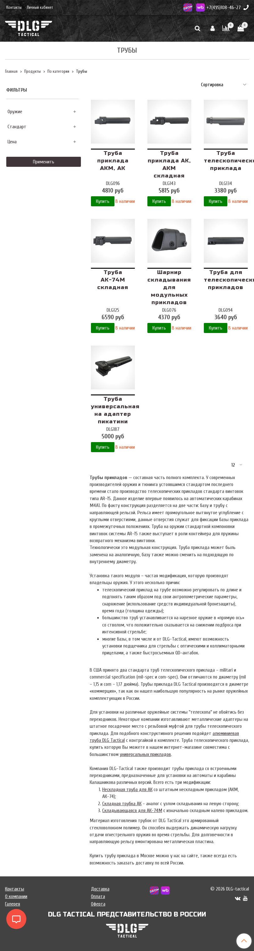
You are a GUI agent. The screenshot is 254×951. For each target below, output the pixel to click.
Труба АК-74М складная (112, 280)
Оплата (98, 896)
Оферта (98, 904)
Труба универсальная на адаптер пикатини (113, 410)
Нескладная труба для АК (127, 789)
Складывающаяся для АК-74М (132, 810)
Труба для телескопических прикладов (226, 280)
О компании (16, 896)
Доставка (100, 889)
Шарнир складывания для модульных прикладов (169, 287)
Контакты (14, 7)
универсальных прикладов (145, 754)
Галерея (12, 904)
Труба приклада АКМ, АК (113, 161)
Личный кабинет (40, 7)
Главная (11, 71)
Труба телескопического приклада (226, 161)
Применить (43, 162)
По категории (58, 71)
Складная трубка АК (121, 803)
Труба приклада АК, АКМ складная (169, 164)
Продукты (32, 71)
